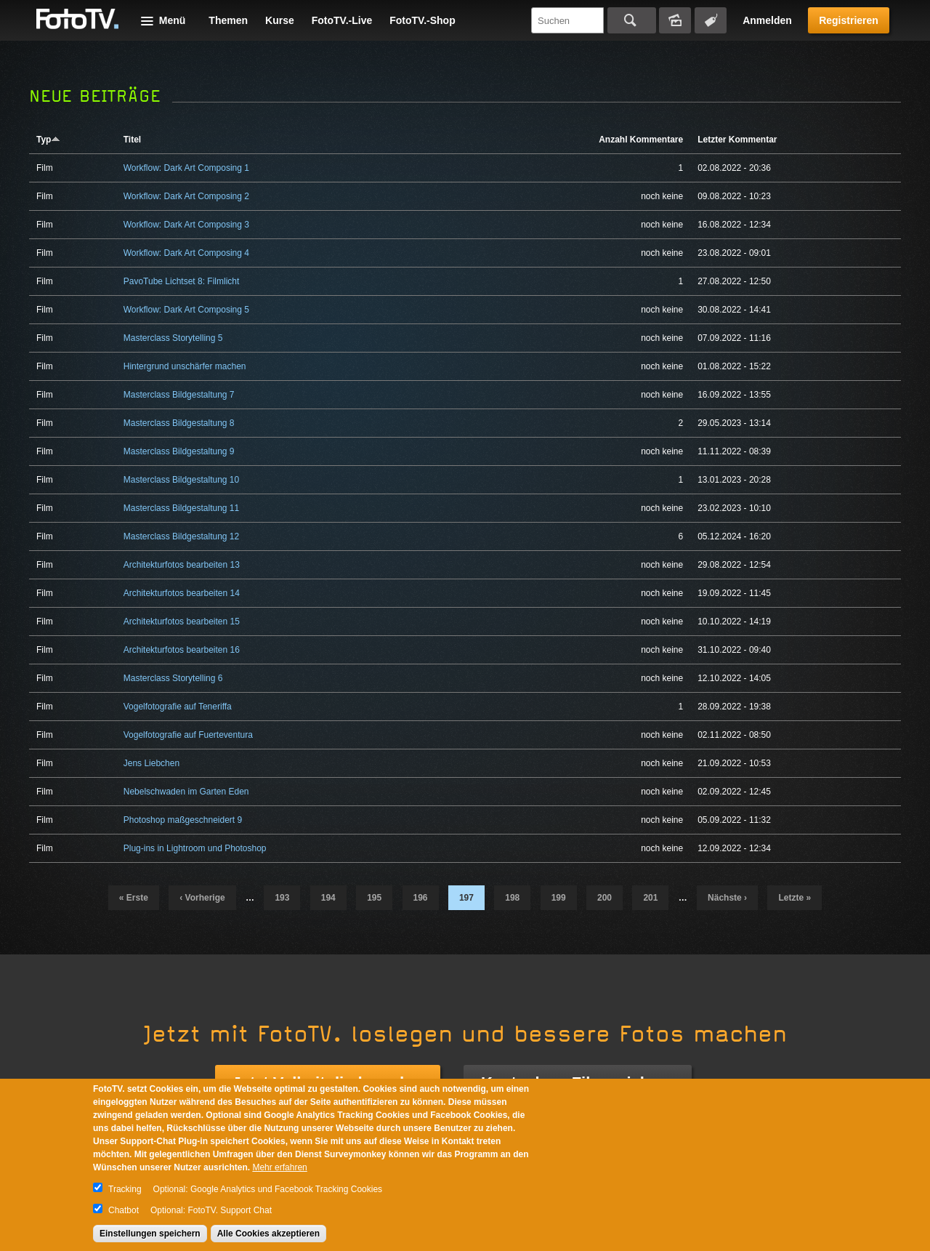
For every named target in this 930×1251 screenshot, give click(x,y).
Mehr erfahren (279, 1167)
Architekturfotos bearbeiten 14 (182, 593)
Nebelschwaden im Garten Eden (186, 792)
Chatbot (123, 1210)
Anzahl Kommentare (641, 139)
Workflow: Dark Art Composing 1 (186, 168)
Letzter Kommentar (737, 139)
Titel (132, 139)
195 (374, 898)
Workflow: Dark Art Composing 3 (186, 225)
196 (420, 898)
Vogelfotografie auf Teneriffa (178, 706)
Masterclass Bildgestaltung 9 (179, 451)
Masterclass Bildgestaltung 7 (179, 395)
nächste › (727, 898)
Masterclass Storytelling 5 (173, 338)
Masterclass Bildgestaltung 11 (181, 508)
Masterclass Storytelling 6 (173, 678)
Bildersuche (675, 20)
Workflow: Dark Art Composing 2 (186, 196)
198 (512, 898)
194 (328, 898)
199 (558, 898)
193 (282, 898)
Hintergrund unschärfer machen (185, 366)
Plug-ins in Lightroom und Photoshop (195, 848)
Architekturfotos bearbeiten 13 (182, 565)
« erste (133, 898)
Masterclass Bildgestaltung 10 (181, 480)
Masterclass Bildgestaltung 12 (181, 536)
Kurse (279, 20)
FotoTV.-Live (342, 20)
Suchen (631, 20)
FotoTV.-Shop (422, 20)
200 (604, 898)
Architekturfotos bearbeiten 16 (182, 650)
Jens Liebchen (151, 763)
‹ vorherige (202, 898)
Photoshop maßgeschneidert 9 (183, 820)
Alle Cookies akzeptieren (268, 1233)
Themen (228, 20)
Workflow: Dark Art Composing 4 (186, 253)
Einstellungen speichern (150, 1233)
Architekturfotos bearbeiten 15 (182, 621)
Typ (48, 139)
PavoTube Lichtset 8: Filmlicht (182, 281)
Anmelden (767, 20)
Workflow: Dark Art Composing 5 (186, 310)
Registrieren (848, 20)
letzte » (794, 898)
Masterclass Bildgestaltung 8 (179, 423)
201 (650, 898)
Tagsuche (711, 20)
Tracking (125, 1189)
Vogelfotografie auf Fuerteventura (188, 735)
